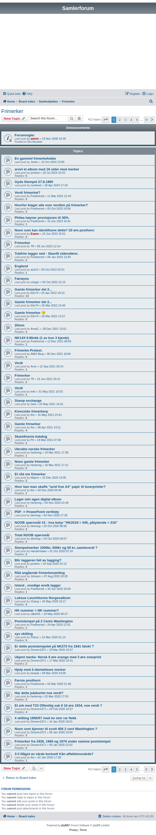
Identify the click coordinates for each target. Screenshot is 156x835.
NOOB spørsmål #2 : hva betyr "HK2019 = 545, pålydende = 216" (66, 522)
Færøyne (22, 279)
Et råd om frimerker (30, 474)
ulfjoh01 (35, 613)
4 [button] (131, 119)
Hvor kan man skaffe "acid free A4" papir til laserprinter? (60, 487)
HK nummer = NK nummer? (37, 610)
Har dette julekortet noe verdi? (39, 693)
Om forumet (34, 141)
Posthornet (37, 196)
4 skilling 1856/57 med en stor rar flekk (45, 718)
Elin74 (34, 292)
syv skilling (24, 634)
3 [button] (125, 119)
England (21, 266)
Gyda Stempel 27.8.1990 (34, 182)
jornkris (34, 172)
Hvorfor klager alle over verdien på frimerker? (51, 205)
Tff (32, 246)
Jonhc (34, 161)
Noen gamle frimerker (32, 461)
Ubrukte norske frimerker (35, 449)
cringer (34, 282)
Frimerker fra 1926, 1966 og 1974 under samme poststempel (63, 741)
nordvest (35, 185)
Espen (34, 233)
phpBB (65, 825)
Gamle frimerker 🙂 (30, 313)
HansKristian (38, 551)
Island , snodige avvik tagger (38, 585)
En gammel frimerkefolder (35, 158)
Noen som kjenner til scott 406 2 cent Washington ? (56, 729)
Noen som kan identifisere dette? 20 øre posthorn (54, 230)
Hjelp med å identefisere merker (40, 670)
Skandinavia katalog (31, 436)
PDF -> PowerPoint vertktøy (37, 512)
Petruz (34, 637)
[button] (105, 120)
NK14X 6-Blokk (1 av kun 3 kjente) (42, 338)
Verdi (19, 363)
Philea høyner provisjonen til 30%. (42, 218)
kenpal (34, 673)
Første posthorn (27, 680)
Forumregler (25, 135)
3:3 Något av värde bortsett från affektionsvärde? (54, 754)
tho (32, 414)
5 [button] (137, 119)
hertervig (35, 452)
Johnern (35, 576)
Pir (32, 439)
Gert (33, 404)
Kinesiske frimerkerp (31, 411)
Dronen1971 (38, 649)
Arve (33, 366)
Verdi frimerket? (27, 192)
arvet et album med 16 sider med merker (47, 169)
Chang (34, 601)
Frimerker (12, 111)
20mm (19, 325)
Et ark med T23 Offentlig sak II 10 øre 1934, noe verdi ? (58, 705)
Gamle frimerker (27, 424)
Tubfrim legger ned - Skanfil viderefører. (46, 253)
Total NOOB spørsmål (32, 535)
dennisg (35, 515)
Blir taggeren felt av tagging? (38, 560)
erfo (32, 391)
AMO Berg (37, 353)
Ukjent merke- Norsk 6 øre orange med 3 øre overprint (58, 657)
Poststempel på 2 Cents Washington (44, 621)
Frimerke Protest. (28, 350)
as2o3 (34, 269)
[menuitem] (27, 94)
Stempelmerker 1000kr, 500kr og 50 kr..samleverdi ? (56, 548)
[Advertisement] (78, 52)
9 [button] (146, 119)
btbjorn (34, 477)
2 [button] (119, 119)
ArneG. (34, 328)
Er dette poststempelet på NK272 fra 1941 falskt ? (54, 646)
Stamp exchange (28, 401)
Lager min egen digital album (38, 499)
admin (34, 138)
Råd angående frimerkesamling (40, 573)
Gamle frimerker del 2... (33, 289)
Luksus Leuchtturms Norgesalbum (42, 598)
